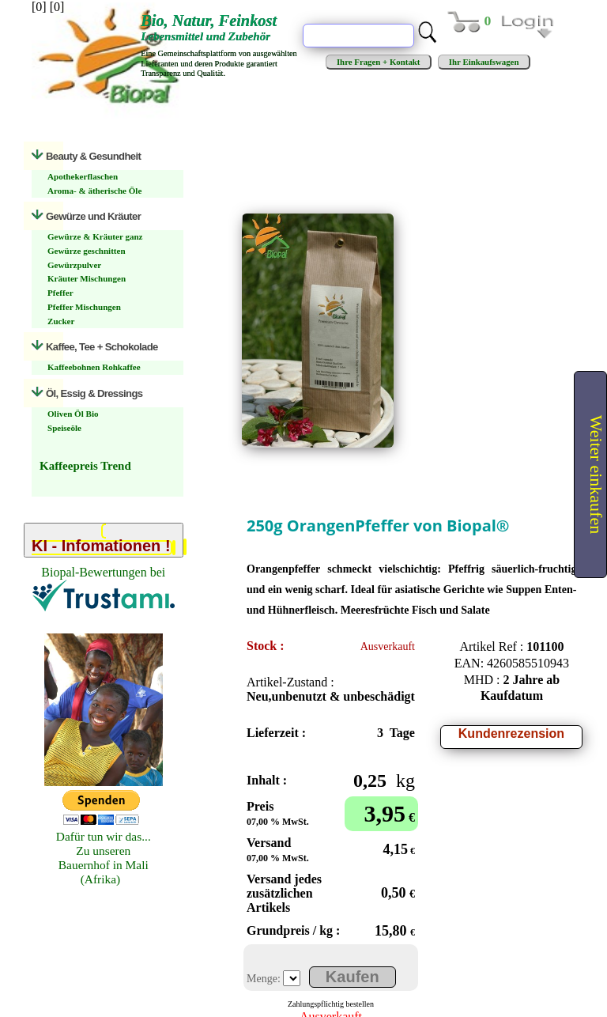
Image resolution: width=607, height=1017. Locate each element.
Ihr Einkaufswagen (484, 61)
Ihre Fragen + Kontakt (378, 61)
